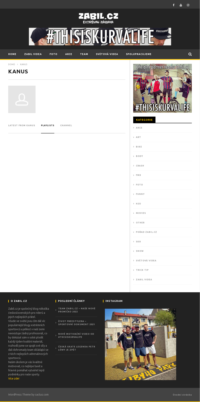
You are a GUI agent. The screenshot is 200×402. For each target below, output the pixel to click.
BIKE (139, 147)
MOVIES (141, 213)
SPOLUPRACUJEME (139, 54)
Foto (139, 184)
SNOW (140, 251)
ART (138, 137)
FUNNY (140, 194)
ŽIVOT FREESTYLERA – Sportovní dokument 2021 (76, 323)
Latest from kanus (21, 125)
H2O (138, 203)
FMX (138, 175)
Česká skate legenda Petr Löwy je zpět (76, 348)
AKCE (68, 54)
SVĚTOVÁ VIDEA (107, 54)
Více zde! (13, 378)
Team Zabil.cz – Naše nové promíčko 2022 (77, 310)
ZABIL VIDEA (33, 54)
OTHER (140, 222)
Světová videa (146, 260)
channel (66, 125)
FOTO (53, 54)
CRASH (140, 166)
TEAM (84, 54)
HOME (12, 54)
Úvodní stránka (182, 395)
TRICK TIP (142, 270)
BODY (139, 156)
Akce (139, 128)
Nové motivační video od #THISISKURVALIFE (76, 335)
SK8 (138, 241)
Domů (11, 64)
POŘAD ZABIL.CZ (146, 232)
